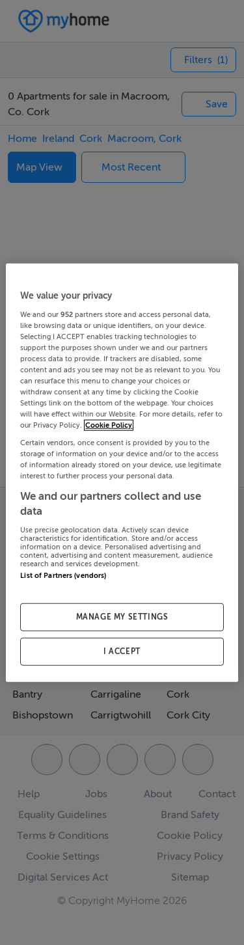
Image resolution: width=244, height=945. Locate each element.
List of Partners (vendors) (63, 575)
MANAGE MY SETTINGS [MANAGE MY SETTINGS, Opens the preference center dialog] (122, 617)
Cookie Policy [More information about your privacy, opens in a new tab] (108, 425)
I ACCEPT (122, 650)
